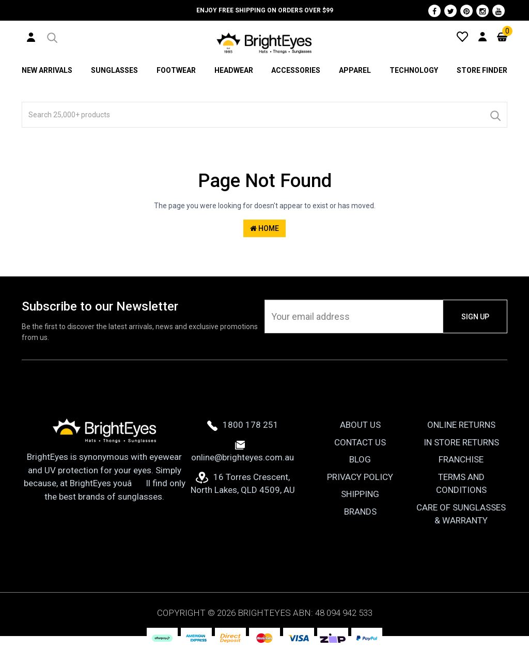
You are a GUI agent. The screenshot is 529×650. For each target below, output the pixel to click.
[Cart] (502, 36)
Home (264, 228)
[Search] (495, 115)
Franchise (461, 459)
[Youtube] (498, 11)
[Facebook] (434, 11)
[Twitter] (450, 11)
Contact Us (360, 442)
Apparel (355, 70)
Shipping (360, 494)
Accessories (295, 70)
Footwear (176, 70)
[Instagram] (482, 11)
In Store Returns (461, 442)
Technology (414, 70)
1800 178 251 (242, 425)
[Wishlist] (462, 36)
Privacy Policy (360, 477)
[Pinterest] (466, 11)
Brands (360, 511)
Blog (360, 459)
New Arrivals (47, 70)
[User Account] (31, 37)
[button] (51, 36)
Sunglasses (114, 70)
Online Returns (461, 425)
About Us (360, 425)
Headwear (233, 70)
